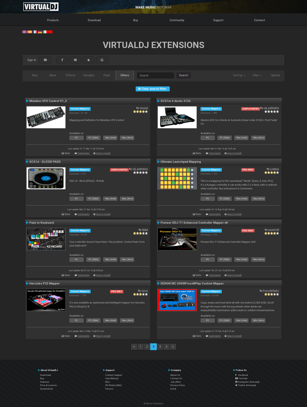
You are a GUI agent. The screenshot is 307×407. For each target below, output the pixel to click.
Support (218, 20)
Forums (109, 388)
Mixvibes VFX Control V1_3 (48, 101)
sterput (144, 108)
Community (177, 20)
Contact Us (176, 378)
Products (53, 20)
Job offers (175, 382)
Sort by (239, 75)
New (35, 75)
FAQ (107, 382)
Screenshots (46, 388)
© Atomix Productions (153, 403)
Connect (259, 20)
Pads (107, 75)
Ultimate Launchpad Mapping (181, 162)
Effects (71, 75)
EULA (173, 388)
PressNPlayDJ (271, 290)
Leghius (274, 169)
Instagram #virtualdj (247, 382)
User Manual (111, 378)
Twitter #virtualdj (245, 385)
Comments (83, 153)
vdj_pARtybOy (271, 108)
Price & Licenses (48, 385)
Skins (52, 75)
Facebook (241, 375)
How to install (103, 153)
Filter (257, 75)
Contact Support (113, 375)
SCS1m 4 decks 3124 (176, 101)
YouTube (241, 378)
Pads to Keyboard (41, 222)
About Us (175, 375)
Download (94, 20)
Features (44, 382)
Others (124, 75)
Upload (275, 75)
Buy (135, 20)
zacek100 (273, 229)
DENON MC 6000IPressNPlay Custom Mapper (192, 283)
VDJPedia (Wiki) (113, 385)
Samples (88, 75)
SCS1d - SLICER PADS (45, 162)
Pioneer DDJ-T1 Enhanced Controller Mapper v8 (194, 222)
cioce (144, 290)
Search (183, 75)
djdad (145, 229)
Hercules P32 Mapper (44, 283)
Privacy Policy (177, 385)
